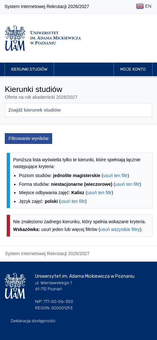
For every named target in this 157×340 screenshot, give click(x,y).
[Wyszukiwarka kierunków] (78, 110)
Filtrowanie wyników (29, 138)
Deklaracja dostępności (33, 320)
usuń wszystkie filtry (120, 229)
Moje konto (133, 69)
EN (143, 6)
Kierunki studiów (29, 69)
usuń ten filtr (115, 175)
